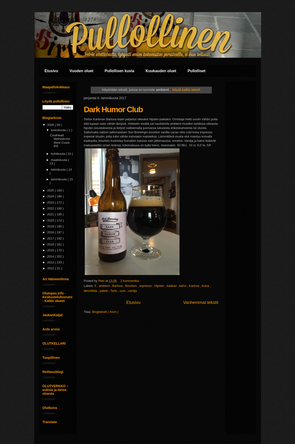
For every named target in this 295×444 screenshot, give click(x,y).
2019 (51, 226)
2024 (51, 196)
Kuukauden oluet (160, 71)
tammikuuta (59, 179)
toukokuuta (59, 130)
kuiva (206, 286)
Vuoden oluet (81, 71)
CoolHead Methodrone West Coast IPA (60, 140)
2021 (51, 214)
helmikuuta (58, 169)
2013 (51, 262)
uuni (123, 291)
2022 (51, 208)
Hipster (159, 286)
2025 (51, 190)
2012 (51, 268)
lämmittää (91, 291)
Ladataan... (50, 92)
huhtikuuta (58, 153)
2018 (51, 232)
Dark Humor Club (113, 109)
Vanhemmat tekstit (200, 302)
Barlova (118, 286)
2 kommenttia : (130, 281)
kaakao (172, 286)
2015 (51, 250)
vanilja (132, 291)
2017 (51, 238)
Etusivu (51, 71)
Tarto (114, 291)
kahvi (183, 286)
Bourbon (131, 286)
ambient (105, 286)
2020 (51, 220)
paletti (104, 291)
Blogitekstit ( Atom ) (105, 312)
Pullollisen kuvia (119, 71)
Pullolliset (196, 71)
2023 (51, 202)
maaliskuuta (59, 160)
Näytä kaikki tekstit (186, 90)
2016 (51, 244)
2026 (51, 125)
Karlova (194, 286)
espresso (146, 286)
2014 (51, 256)
